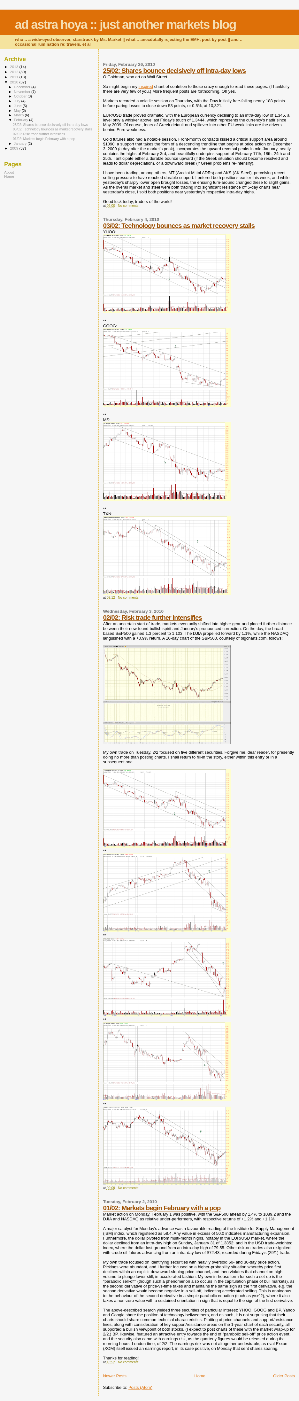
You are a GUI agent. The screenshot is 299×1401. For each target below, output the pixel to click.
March (19, 115)
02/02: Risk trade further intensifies (152, 617)
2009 (14, 148)
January (21, 143)
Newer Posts (114, 1376)
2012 (14, 72)
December (22, 87)
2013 (14, 67)
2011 (14, 77)
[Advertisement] (44, 229)
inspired (146, 86)
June (18, 106)
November (22, 92)
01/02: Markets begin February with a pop (161, 1207)
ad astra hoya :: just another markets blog (125, 24)
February (21, 120)
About (9, 172)
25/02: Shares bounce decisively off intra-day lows (174, 70)
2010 (14, 82)
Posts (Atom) (140, 1387)
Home (199, 1376)
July (17, 101)
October (21, 96)
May (18, 111)
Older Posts (284, 1376)
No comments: (128, 205)
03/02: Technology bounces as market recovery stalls (179, 225)
